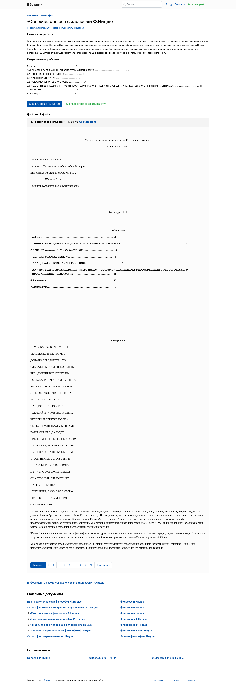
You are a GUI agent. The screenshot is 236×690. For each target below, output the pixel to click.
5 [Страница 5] (64, 565)
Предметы (32, 15)
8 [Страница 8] (80, 565)
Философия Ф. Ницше (133, 624)
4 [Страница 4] (59, 565)
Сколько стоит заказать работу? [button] (86, 103)
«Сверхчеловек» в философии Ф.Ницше (54, 613)
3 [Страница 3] (53, 565)
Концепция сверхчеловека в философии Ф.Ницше (61, 624)
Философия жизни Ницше (136, 630)
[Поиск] (142, 4)
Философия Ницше (132, 601)
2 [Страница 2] (48, 565)
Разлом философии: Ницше (137, 636)
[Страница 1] (38, 565)
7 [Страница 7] (74, 565)
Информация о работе (65, 582)
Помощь (179, 4)
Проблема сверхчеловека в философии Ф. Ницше (60, 630)
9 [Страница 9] (85, 565)
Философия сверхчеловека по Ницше (50, 636)
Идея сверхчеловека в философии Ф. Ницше (57, 619)
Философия (47, 15)
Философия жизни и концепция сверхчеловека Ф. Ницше (62, 607)
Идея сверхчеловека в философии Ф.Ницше (54, 601)
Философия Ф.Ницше (133, 619)
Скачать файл (88, 121)
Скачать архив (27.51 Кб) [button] (44, 103)
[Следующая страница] (103, 565)
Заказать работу (197, 4)
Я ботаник (47, 680)
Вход (169, 4)
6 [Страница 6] (69, 565)
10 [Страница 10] (91, 565)
